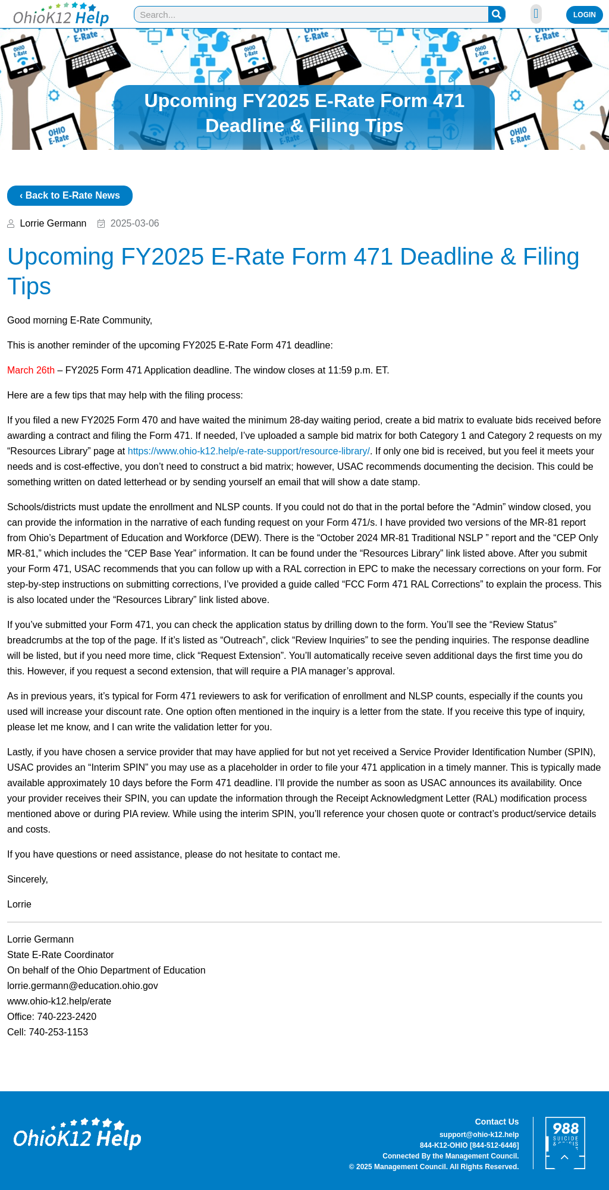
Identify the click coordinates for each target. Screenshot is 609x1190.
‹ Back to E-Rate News (70, 195)
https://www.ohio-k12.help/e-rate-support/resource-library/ (249, 451)
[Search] (496, 14)
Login (584, 15)
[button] (536, 14)
